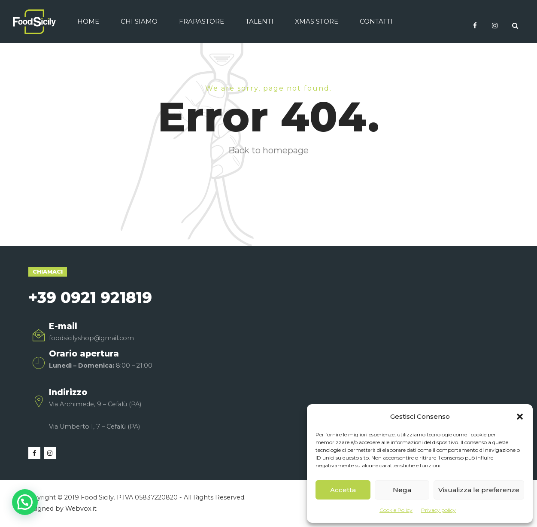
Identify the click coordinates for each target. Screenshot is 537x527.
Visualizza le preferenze (478, 490)
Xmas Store (316, 21)
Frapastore (201, 21)
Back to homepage (268, 150)
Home (88, 21)
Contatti (376, 21)
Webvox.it (81, 508)
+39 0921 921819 (90, 297)
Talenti (259, 21)
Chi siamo (139, 21)
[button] (520, 416)
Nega (402, 490)
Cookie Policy (396, 510)
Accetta (343, 490)
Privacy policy (438, 510)
